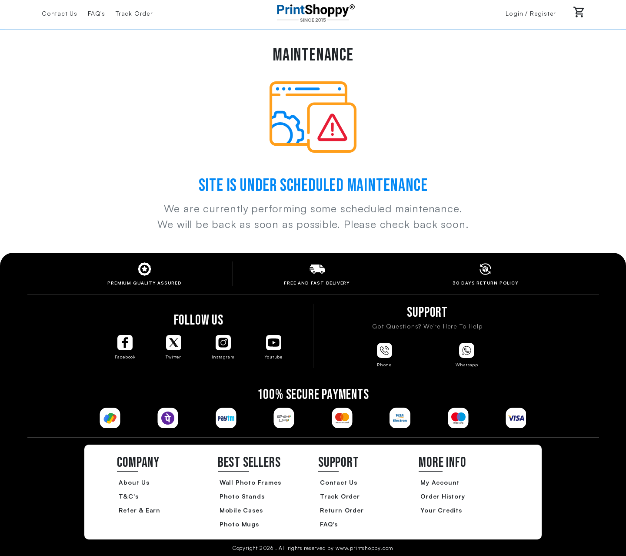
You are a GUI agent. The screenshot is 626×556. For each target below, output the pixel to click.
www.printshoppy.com (364, 548)
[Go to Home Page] (313, 12)
